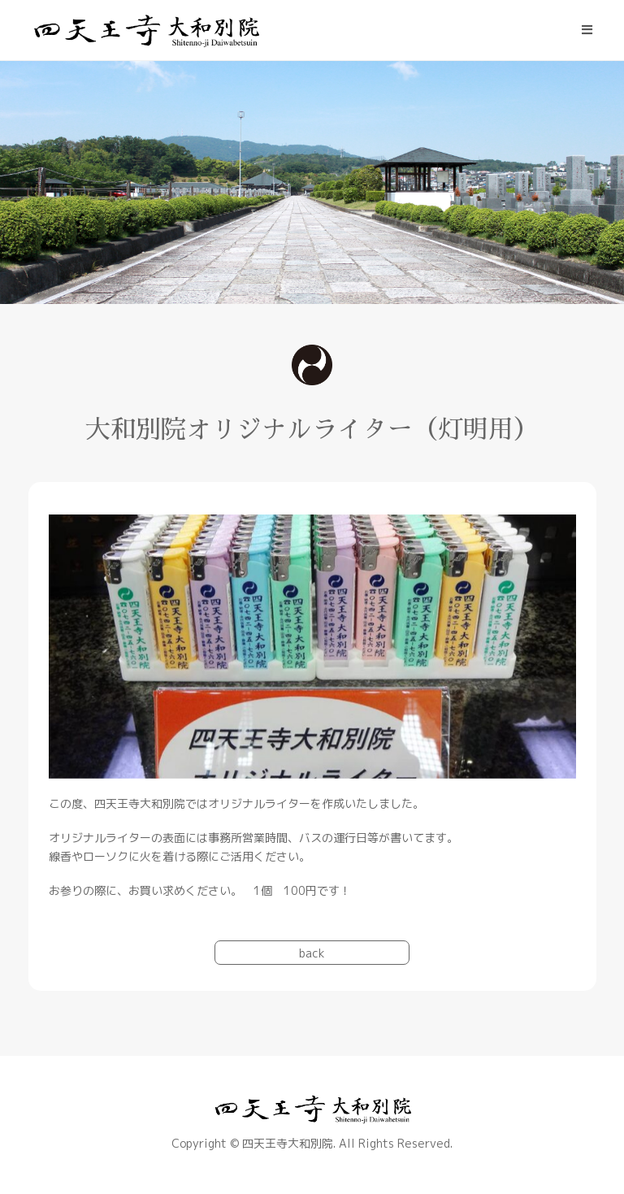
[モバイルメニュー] (587, 30)
